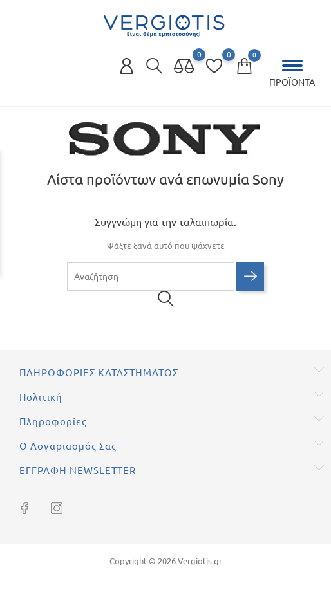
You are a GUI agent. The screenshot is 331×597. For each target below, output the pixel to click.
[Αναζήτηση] (150, 276)
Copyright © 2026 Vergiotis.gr (165, 560)
